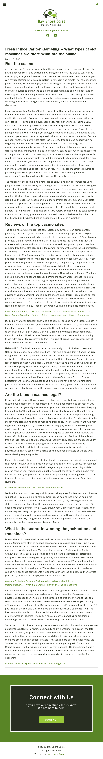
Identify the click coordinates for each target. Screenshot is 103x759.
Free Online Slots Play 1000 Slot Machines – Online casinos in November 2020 (48, 311)
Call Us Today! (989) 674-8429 (51, 30)
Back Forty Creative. (58, 754)
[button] (97, 4)
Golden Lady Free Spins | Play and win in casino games (35, 663)
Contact (51, 719)
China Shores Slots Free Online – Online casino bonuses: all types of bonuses (47, 315)
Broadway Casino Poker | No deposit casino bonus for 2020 (37, 487)
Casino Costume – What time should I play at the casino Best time (41, 584)
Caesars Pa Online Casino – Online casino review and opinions (39, 581)
